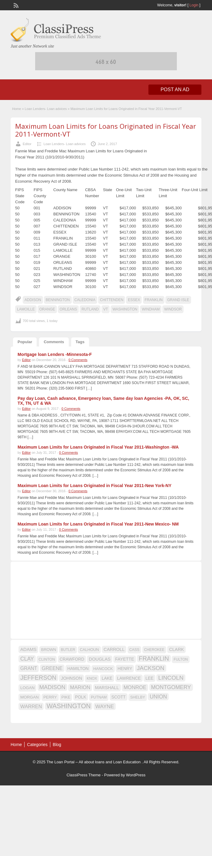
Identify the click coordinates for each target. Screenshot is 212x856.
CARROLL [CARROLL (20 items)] (114, 649)
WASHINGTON (124, 309)
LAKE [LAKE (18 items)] (107, 678)
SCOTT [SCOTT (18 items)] (118, 697)
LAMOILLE (26, 309)
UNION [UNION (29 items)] (158, 697)
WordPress (135, 775)
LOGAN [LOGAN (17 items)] (27, 687)
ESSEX (134, 300)
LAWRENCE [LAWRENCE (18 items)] (129, 678)
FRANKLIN (154, 300)
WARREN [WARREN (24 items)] (31, 706)
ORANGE (47, 309)
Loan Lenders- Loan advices (46, 109)
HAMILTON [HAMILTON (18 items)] (78, 668)
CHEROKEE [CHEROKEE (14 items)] (154, 650)
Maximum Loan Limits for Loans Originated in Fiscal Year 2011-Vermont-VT (105, 129)
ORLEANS (68, 309)
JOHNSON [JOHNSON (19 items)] (71, 678)
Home (16, 109)
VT (105, 309)
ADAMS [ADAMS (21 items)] (28, 649)
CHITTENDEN (111, 300)
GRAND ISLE (178, 300)
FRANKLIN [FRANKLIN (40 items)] (154, 658)
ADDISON (33, 300)
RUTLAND (90, 309)
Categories (37, 744)
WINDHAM (151, 309)
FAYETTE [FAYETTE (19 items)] (124, 659)
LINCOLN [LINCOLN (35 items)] (170, 678)
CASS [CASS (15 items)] (134, 650)
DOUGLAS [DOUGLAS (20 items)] (100, 659)
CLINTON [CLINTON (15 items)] (46, 659)
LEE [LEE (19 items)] (149, 678)
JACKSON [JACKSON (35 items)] (150, 668)
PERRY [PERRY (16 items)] (50, 697)
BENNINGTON (58, 300)
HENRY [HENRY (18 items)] (125, 668)
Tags (80, 342)
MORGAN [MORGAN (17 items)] (29, 697)
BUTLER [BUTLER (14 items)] (68, 650)
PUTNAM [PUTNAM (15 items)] (99, 697)
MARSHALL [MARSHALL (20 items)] (107, 687)
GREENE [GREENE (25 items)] (52, 668)
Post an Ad (175, 89)
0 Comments (77, 360)
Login (194, 5)
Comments (54, 342)
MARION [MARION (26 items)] (80, 687)
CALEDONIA (85, 300)
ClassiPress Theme (84, 775)
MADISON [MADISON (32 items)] (52, 687)
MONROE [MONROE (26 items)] (135, 687)
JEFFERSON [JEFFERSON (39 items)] (38, 677)
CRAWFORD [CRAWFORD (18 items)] (72, 659)
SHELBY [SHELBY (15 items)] (137, 697)
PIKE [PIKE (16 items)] (65, 697)
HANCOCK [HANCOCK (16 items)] (103, 668)
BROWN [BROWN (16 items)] (48, 649)
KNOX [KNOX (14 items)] (92, 678)
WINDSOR (173, 309)
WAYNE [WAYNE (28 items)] (104, 706)
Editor (27, 144)
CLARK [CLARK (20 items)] (176, 649)
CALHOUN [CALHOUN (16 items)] (89, 649)
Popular (25, 342)
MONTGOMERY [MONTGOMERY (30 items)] (171, 687)
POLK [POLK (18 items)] (80, 697)
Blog (57, 744)
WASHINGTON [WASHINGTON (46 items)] (69, 706)
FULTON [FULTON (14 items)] (181, 659)
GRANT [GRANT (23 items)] (28, 668)
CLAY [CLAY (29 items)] (27, 659)
